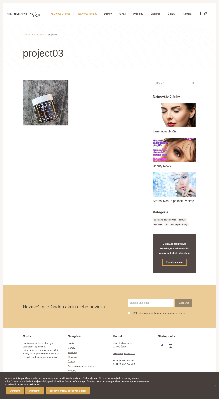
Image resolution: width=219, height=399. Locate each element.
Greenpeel (39, 34)
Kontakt (72, 370)
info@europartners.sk (124, 353)
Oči (166, 224)
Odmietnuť (35, 390)
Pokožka (158, 224)
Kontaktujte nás (175, 262)
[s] (174, 83)
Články (71, 361)
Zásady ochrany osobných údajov (68, 390)
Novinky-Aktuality (179, 224)
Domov (27, 34)
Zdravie (182, 220)
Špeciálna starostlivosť (165, 220)
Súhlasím (15, 390)
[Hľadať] (193, 83)
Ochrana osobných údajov (81, 366)
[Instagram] (206, 13)
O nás (71, 343)
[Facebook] (200, 13)
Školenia (72, 357)
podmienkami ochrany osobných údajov (165, 313)
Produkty (72, 352)
